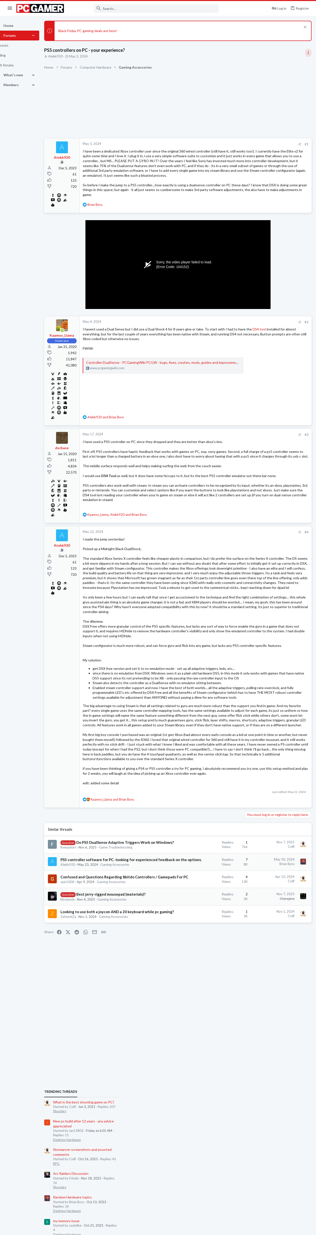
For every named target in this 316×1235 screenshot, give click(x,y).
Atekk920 (68, 56)
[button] (10, 8)
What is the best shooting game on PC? (276, 299)
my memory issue (259, 418)
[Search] (145, 8)
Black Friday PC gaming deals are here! (100, 31)
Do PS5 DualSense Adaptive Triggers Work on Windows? (96, 1002)
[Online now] (74, 347)
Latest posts (248, 468)
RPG (249, 361)
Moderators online (255, 625)
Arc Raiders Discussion (263, 371)
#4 (227, 576)
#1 (227, 144)
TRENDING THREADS (253, 289)
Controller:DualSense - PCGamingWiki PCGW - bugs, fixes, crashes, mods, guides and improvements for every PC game (191, 384)
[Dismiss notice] (304, 27)
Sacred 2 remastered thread (267, 583)
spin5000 (80, 1077)
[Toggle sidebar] (308, 53)
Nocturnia (80, 1104)
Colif (211, 1001)
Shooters (252, 308)
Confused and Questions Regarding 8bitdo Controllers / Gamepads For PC (104, 1067)
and (118, 434)
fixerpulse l (81, 1013)
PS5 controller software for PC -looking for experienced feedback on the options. (102, 1034)
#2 (227, 339)
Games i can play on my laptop (269, 478)
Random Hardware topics (265, 394)
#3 (227, 452)
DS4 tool (145, 351)
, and (129, 558)
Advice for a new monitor (265, 603)
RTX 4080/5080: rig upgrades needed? (276, 442)
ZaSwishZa (81, 1131)
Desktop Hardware (260, 337)
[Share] (220, 144)
